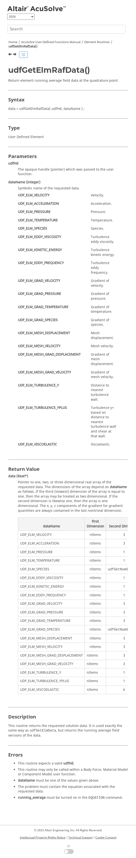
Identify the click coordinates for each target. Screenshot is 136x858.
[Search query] (66, 29)
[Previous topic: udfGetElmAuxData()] (10, 55)
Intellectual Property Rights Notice (42, 837)
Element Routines (97, 42)
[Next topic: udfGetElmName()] (15, 55)
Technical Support (80, 837)
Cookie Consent (105, 837)
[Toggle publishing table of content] (23, 55)
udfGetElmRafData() (22, 46)
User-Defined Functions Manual (50, 42)
